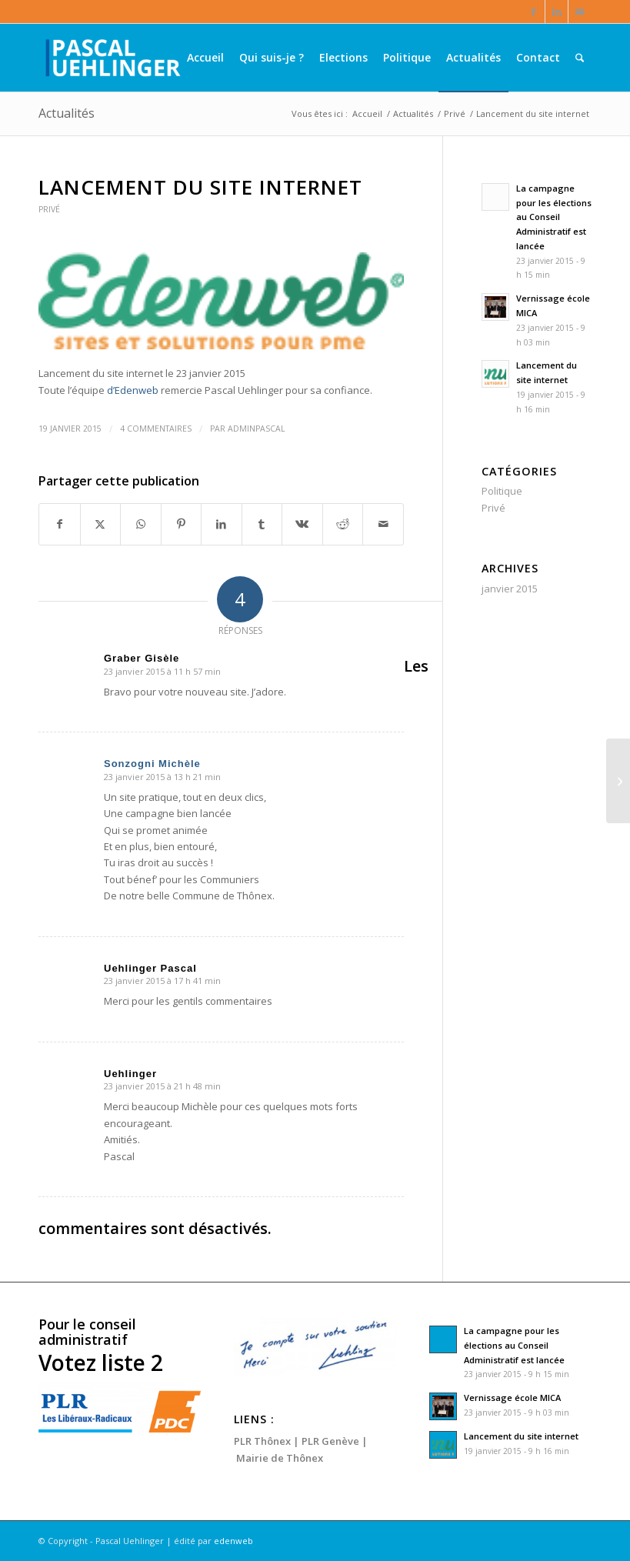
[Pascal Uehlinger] (111, 58)
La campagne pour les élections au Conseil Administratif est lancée (554, 217)
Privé (49, 209)
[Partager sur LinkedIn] (222, 524)
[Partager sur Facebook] (59, 524)
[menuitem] (205, 58)
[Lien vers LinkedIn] (556, 11)
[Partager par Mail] (383, 524)
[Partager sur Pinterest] (182, 524)
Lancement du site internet (521, 1436)
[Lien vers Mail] (580, 11)
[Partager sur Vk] (302, 524)
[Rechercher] (580, 58)
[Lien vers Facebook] (533, 11)
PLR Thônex (262, 1441)
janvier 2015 (510, 588)
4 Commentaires (156, 428)
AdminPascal (256, 428)
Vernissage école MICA (512, 1397)
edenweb (233, 1540)
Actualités (66, 113)
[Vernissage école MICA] (618, 781)
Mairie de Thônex (279, 1458)
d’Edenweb (134, 390)
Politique (502, 491)
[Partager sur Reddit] (343, 524)
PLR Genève (330, 1441)
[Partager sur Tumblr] (262, 524)
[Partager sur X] (101, 524)
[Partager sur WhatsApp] (141, 524)
